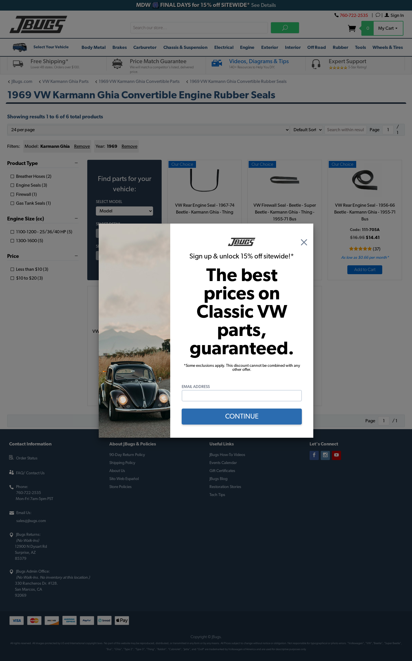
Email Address (196, 387)
